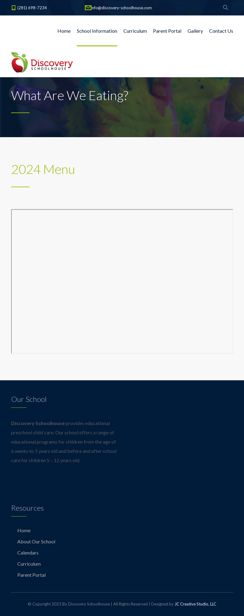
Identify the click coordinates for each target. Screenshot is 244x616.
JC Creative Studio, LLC (195, 603)
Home (64, 31)
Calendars (28, 552)
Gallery (195, 31)
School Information (97, 31)
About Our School (36, 541)
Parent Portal (167, 31)
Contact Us (221, 31)
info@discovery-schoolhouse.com (121, 7)
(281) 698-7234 (32, 7)
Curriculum (135, 31)
